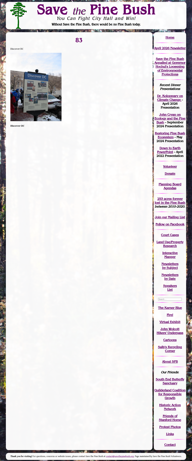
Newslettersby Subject (170, 266)
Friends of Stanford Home (170, 418)
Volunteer (170, 166)
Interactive (170, 253)
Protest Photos (170, 427)
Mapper (169, 257)
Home (170, 37)
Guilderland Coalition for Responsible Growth (169, 394)
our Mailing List (173, 217)
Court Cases (170, 235)
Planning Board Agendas (170, 186)
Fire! (170, 315)
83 (79, 40)
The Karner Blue (170, 308)
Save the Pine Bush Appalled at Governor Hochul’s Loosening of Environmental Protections (169, 66)
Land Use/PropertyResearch (169, 244)
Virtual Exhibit (170, 322)
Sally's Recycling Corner (170, 349)
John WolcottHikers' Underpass (170, 331)
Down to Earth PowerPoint (168, 150)
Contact (170, 445)
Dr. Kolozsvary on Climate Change (170, 98)
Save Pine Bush (96, 9)
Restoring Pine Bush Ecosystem (170, 135)
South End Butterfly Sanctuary (170, 381)
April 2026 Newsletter (170, 48)
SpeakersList (170, 288)
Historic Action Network (170, 407)
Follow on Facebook (170, 224)
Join (158, 217)
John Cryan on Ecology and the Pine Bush (169, 118)
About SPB (170, 361)
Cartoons (170, 340)
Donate (170, 173)
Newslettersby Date (170, 277)
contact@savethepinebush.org (120, 456)
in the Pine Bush (170, 201)
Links (170, 434)
